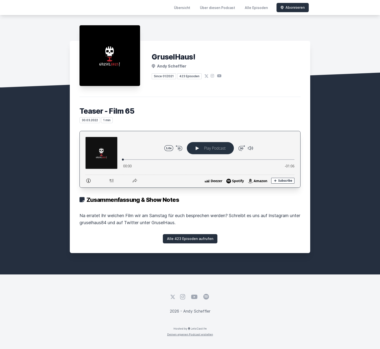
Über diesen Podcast (217, 8)
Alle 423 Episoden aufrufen (190, 239)
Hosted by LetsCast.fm (190, 328)
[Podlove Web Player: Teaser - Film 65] (190, 159)
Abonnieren (293, 7)
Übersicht (182, 8)
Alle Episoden (256, 8)
